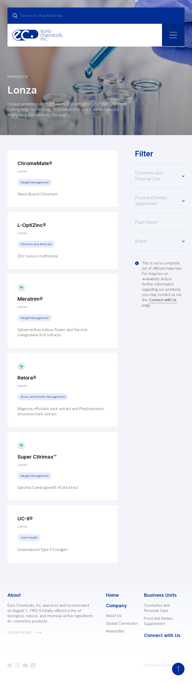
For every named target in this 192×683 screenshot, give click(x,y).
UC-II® (25, 519)
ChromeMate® (35, 163)
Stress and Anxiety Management (42, 397)
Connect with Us (162, 299)
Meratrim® (30, 299)
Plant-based (146, 222)
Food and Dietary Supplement (159, 200)
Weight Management (34, 182)
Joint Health (29, 538)
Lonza (22, 171)
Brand (159, 241)
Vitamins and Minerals (36, 244)
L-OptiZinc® (32, 225)
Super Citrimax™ (37, 457)
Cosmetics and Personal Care (159, 176)
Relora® (27, 378)
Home (112, 595)
